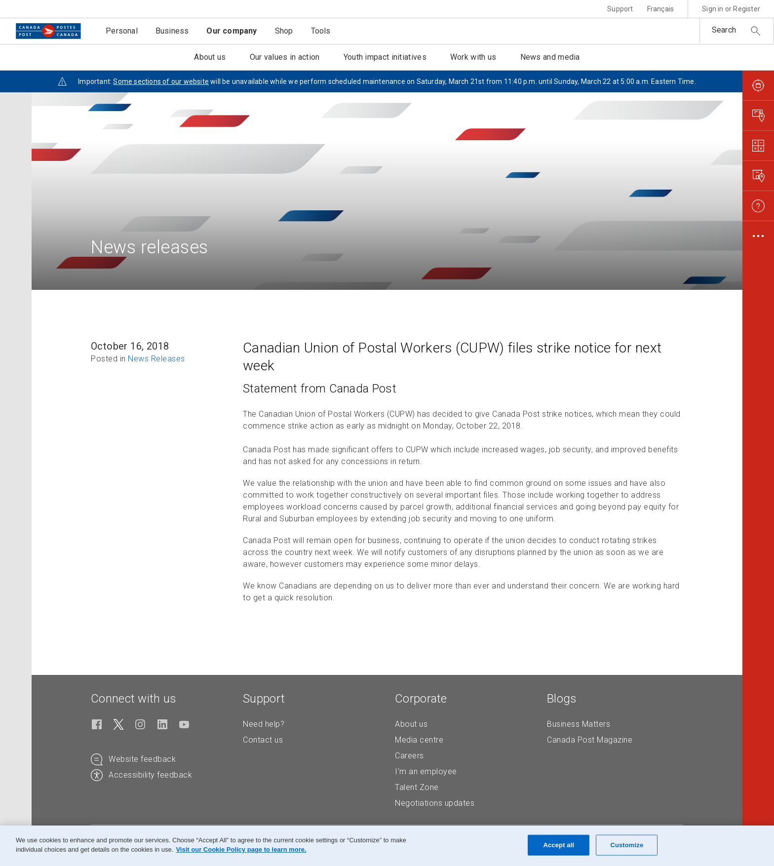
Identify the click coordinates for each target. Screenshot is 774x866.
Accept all (558, 845)
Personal (122, 31)
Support (620, 9)
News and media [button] (550, 57)
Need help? (263, 724)
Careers (409, 755)
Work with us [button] (473, 57)
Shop (284, 31)
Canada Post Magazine (589, 740)
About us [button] (210, 57)
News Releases (156, 358)
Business (172, 31)
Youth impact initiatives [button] (385, 57)
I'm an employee (426, 771)
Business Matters (578, 724)
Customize (626, 845)
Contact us (263, 740)
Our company (231, 31)
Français (660, 9)
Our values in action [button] (285, 57)
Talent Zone (417, 787)
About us (411, 724)
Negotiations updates (434, 803)
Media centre (419, 740)
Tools (321, 31)
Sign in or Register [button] (731, 9)
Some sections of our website (161, 81)
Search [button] (724, 30)
